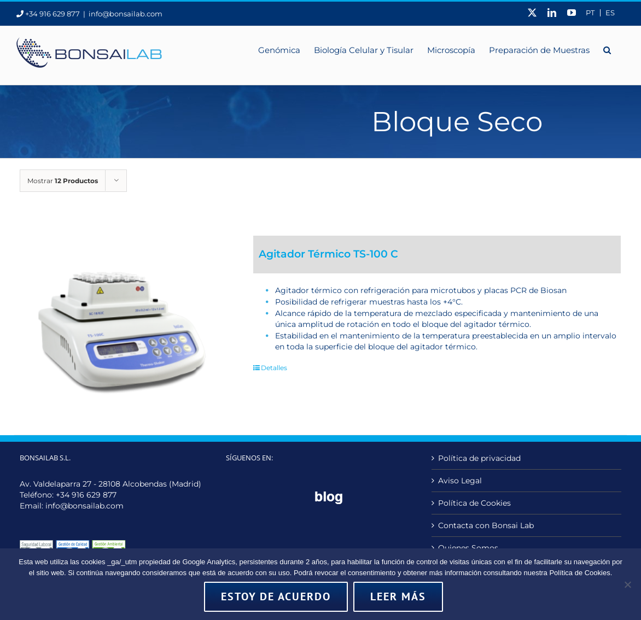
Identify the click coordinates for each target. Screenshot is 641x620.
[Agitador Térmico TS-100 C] (121, 321)
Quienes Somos (468, 548)
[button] (607, 49)
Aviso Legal (460, 481)
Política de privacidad (479, 458)
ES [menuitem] (610, 13)
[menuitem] (590, 13)
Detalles (274, 368)
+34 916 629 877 (86, 495)
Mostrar (62, 181)
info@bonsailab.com (125, 13)
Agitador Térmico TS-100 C (328, 254)
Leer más (398, 596)
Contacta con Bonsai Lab (486, 525)
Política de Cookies (474, 503)
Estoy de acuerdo (276, 596)
